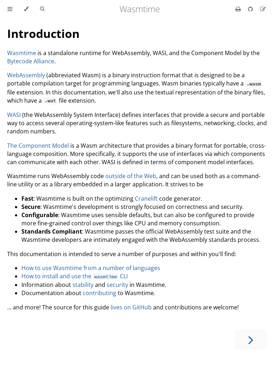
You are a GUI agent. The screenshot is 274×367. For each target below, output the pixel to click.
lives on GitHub (131, 307)
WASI (14, 115)
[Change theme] (26, 9)
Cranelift (146, 198)
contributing (99, 293)
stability (82, 285)
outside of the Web (130, 176)
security (117, 285)
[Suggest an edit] (263, 9)
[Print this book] (239, 9)
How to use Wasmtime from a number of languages (90, 268)
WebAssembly (26, 75)
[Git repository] (251, 9)
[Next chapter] (251, 339)
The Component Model (38, 146)
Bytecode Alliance (30, 61)
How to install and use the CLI (74, 276)
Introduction (43, 33)
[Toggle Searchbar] (42, 9)
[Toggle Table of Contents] (10, 9)
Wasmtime (21, 53)
